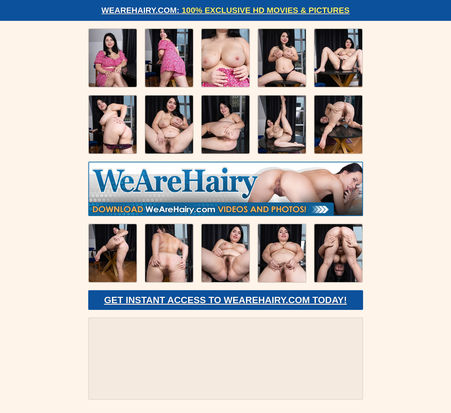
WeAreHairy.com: (226, 10)
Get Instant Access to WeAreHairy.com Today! (225, 300)
